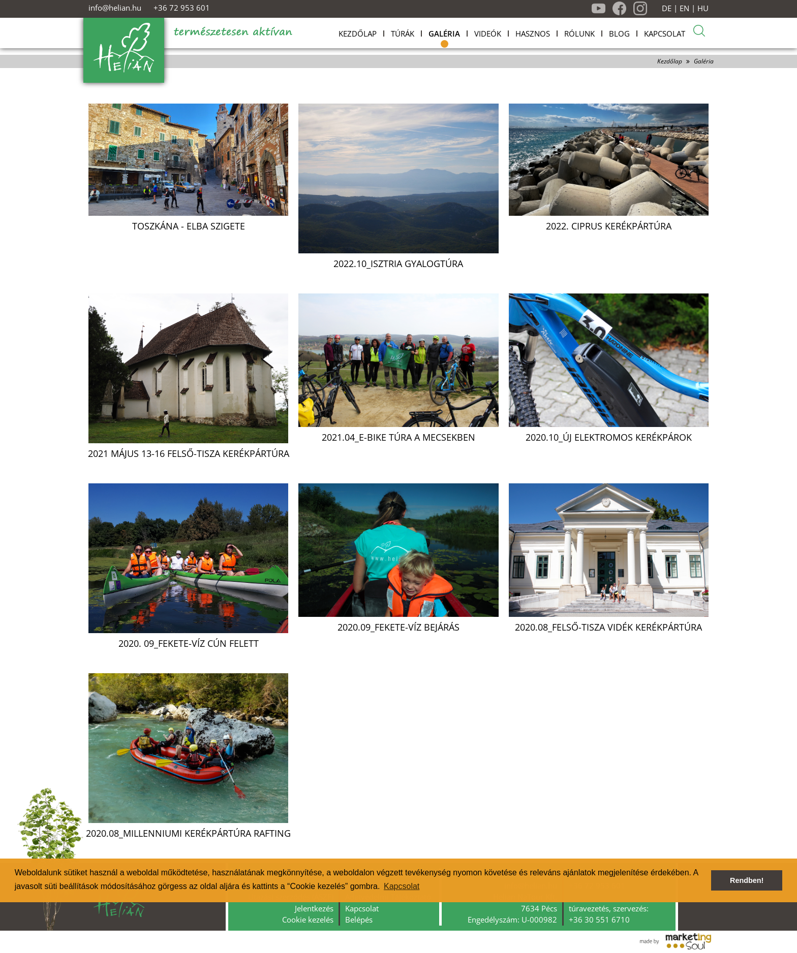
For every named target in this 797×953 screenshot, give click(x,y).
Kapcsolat (362, 908)
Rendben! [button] (746, 880)
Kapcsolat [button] (401, 886)
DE (666, 8)
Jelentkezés (314, 908)
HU (703, 8)
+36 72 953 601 (182, 8)
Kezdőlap (669, 61)
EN (684, 8)
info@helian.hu (114, 8)
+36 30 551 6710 (599, 919)
